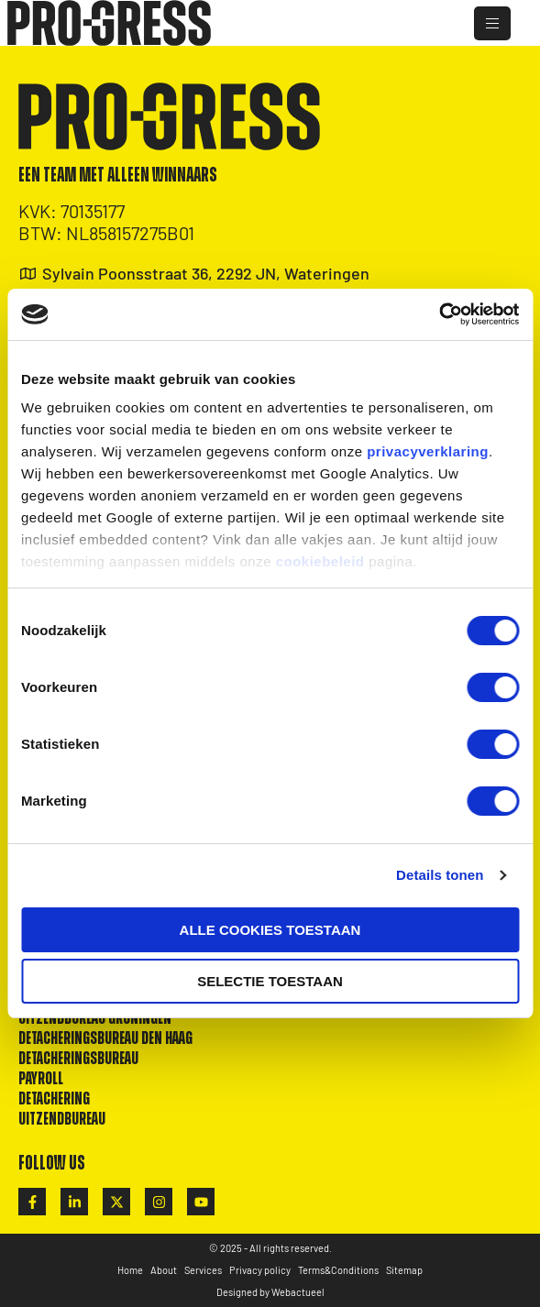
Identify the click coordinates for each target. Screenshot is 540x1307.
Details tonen (439, 875)
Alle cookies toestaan (270, 930)
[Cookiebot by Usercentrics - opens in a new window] (438, 314)
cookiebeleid (320, 561)
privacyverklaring (428, 451)
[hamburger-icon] (492, 23)
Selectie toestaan (270, 981)
